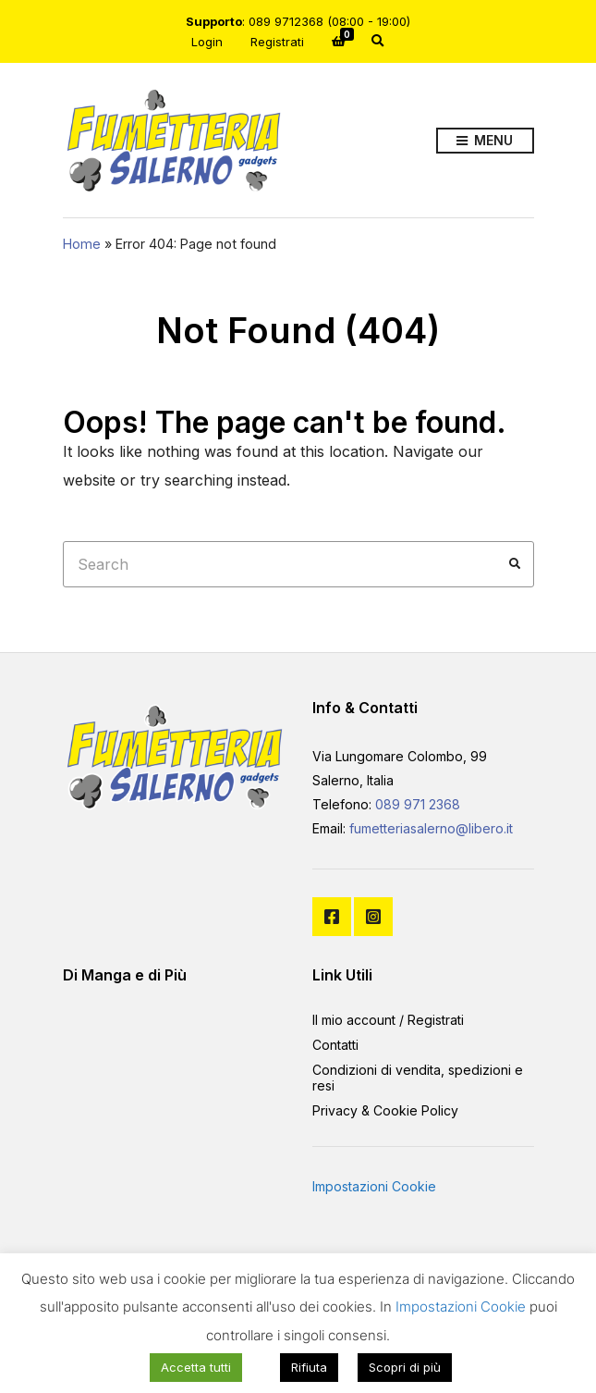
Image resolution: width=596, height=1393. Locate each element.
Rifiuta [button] (309, 1367)
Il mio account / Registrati (388, 1020)
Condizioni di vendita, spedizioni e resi (417, 1077)
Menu (484, 141)
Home (82, 244)
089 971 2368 (417, 804)
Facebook (331, 916)
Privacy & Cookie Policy (385, 1110)
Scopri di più (405, 1367)
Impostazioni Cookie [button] (374, 1186)
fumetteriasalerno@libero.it (431, 828)
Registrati (277, 41)
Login (207, 41)
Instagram (373, 916)
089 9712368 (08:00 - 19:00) (329, 21)
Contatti (335, 1045)
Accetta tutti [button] (196, 1367)
